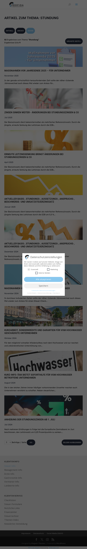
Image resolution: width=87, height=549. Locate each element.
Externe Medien (42, 272)
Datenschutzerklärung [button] (45, 292)
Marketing (52, 269)
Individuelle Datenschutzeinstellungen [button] (43, 290)
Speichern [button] (43, 285)
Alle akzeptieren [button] (43, 278)
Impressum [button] (56, 292)
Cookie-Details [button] (31, 292)
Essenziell (33, 269)
